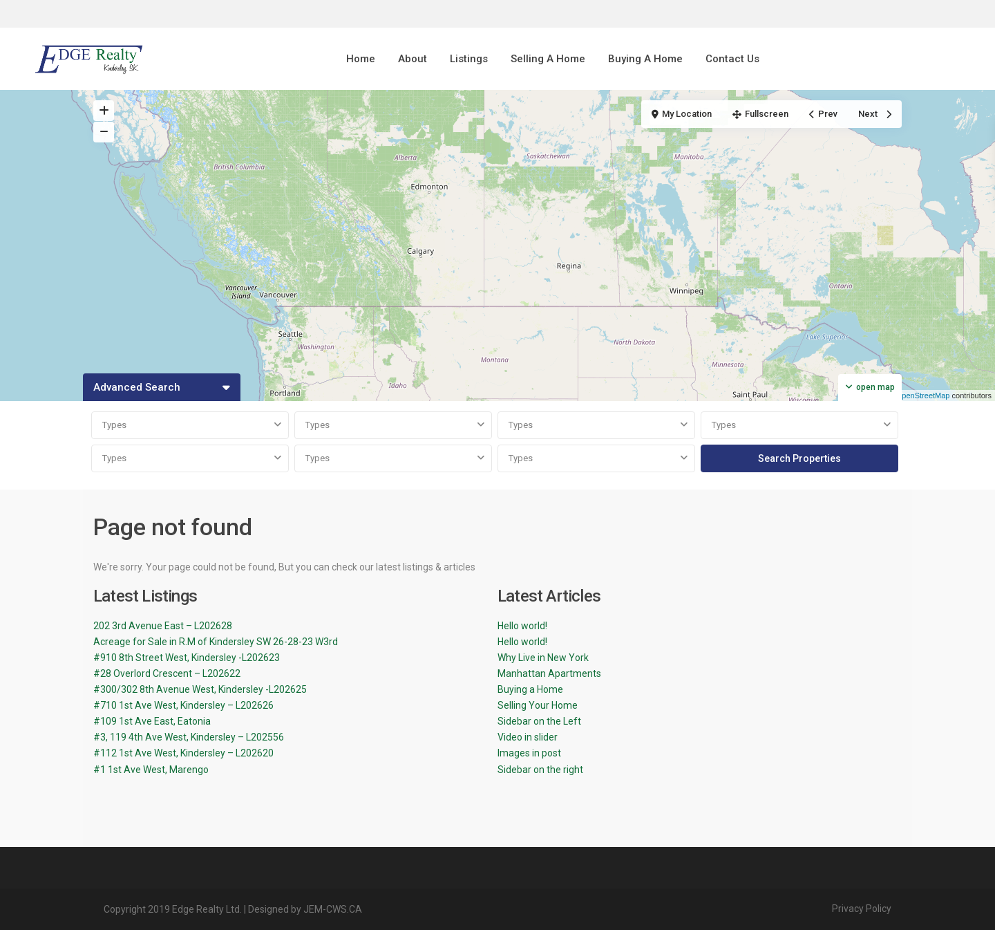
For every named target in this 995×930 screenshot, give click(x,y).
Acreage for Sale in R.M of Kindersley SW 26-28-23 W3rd (215, 641)
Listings (469, 59)
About (412, 59)
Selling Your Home (538, 705)
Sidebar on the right (540, 769)
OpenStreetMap (923, 395)
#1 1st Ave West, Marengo (151, 769)
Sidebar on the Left (539, 721)
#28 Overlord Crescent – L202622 (166, 673)
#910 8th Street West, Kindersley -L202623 (186, 657)
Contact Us (732, 59)
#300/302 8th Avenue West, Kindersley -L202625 (200, 689)
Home (360, 59)
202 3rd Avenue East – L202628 (162, 625)
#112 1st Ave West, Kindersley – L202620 (183, 753)
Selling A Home (548, 59)
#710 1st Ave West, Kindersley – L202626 (183, 705)
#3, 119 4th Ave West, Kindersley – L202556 (188, 737)
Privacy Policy (861, 908)
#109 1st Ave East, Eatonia (152, 721)
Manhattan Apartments (549, 673)
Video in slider (528, 737)
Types (114, 425)
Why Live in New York (543, 657)
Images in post (529, 753)
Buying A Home (645, 59)
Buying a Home (530, 689)
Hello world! (522, 625)
